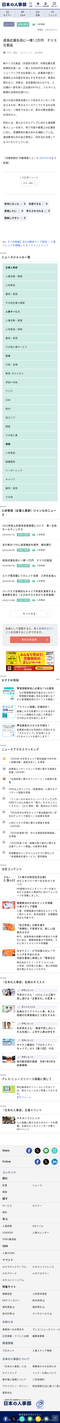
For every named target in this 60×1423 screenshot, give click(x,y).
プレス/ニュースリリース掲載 (46, 1329)
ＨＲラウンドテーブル (14, 1267)
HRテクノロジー (11, 1300)
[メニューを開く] (54, 5)
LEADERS (7, 1232)
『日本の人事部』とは (14, 1366)
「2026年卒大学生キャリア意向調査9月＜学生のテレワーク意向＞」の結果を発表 (33, 814)
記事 (38, 13)
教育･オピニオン (15, 373)
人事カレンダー (40, 1232)
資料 (4, 1212)
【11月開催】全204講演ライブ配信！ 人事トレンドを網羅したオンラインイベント (29, 243)
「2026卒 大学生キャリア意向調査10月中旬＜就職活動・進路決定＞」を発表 (32, 760)
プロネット (8, 1350)
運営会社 (7, 1392)
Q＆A (22, 13)
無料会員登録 (29, 639)
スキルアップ (26, 53)
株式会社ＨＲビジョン (30, 1414)
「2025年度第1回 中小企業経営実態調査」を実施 (33, 835)
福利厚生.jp (38, 1307)
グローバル (12, 382)
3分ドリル (38, 1226)
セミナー (7, 13)
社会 (8, 356)
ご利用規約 (38, 1379)
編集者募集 (38, 1336)
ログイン (38, 6)
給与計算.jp (8, 1313)
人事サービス (13, 311)
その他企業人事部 (15, 303)
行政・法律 (12, 364)
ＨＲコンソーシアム (13, 1280)
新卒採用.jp (38, 1300)
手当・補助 (12, 53)
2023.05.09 (45, 158)
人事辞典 (7, 1226)
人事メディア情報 (42, 1350)
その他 (9, 497)
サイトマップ (9, 1373)
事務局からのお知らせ (44, 1366)
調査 (8, 426)
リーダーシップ (14, 470)
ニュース (52, 13)
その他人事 (12, 435)
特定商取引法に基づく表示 (46, 1386)
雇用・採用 (12, 294)
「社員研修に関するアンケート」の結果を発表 (33, 781)
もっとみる (29, 613)
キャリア (10, 479)
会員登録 (45, 6)
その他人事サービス (16, 347)
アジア (9, 391)
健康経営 (7, 1294)
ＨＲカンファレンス (43, 1267)
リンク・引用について (44, 1373)
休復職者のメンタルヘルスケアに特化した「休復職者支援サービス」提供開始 (31, 855)
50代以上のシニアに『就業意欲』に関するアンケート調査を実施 (33, 791)
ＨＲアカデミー (40, 1273)
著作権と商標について (14, 1379)
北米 (8, 400)
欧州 (8, 408)
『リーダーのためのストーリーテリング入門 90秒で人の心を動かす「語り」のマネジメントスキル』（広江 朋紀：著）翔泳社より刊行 (33, 802)
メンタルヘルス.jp (42, 1313)
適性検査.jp (8, 1307)
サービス (7, 1205)
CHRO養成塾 (9, 1239)
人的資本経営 (39, 1294)
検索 (30, 6)
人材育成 (10, 285)
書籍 (8, 444)
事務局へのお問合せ (13, 1329)
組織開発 (10, 461)
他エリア (10, 417)
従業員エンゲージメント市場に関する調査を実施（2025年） (33, 771)
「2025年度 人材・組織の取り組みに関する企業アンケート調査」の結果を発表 (32, 845)
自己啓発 (39, 53)
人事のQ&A (8, 1253)
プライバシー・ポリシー (15, 1386)
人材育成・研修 (14, 329)
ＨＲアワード (9, 1273)
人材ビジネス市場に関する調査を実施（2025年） (29, 824)
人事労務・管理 (14, 276)
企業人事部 (23, 24)
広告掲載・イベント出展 (15, 1336)
